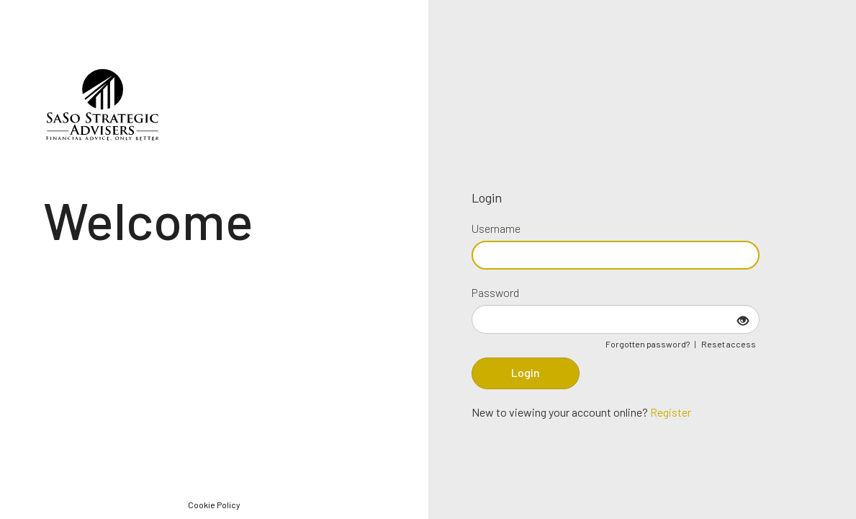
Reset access (728, 344)
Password (495, 292)
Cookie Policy (214, 505)
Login (525, 372)
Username (496, 228)
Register (670, 412)
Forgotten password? (647, 344)
